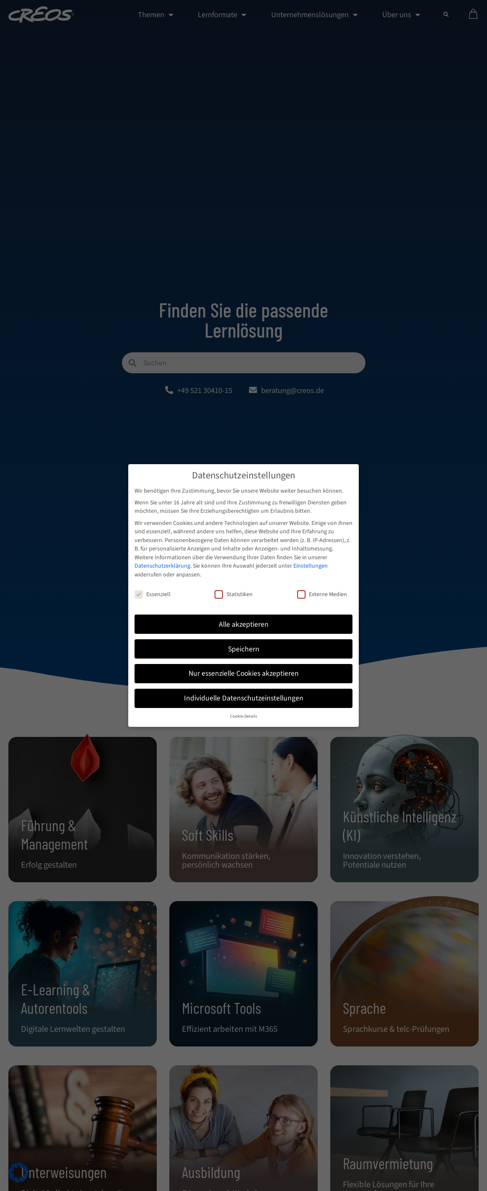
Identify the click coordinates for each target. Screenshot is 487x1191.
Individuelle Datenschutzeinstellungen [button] (243, 698)
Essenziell (153, 594)
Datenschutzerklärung (162, 566)
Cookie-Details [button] (243, 716)
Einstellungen (310, 566)
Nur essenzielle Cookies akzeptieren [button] (244, 674)
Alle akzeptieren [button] (244, 624)
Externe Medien (322, 594)
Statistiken (234, 594)
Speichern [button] (243, 649)
